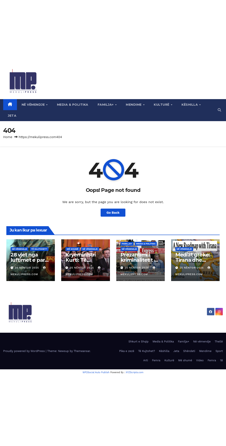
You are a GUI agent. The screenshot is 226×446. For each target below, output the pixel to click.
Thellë (219, 341)
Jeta (12, 116)
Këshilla (190, 105)
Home (7, 137)
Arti (145, 360)
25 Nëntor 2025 (27, 267)
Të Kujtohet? (39, 249)
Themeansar (82, 351)
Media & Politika (72, 105)
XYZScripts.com (135, 372)
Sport (219, 351)
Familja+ (106, 105)
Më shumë (72, 249)
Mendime (134, 105)
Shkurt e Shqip (139, 341)
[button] (219, 110)
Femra (156, 360)
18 (221, 360)
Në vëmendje (34, 105)
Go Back (113, 213)
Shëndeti (189, 351)
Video (200, 360)
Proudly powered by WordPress (24, 351)
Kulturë (162, 105)
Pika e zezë (126, 351)
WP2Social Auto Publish (96, 372)
